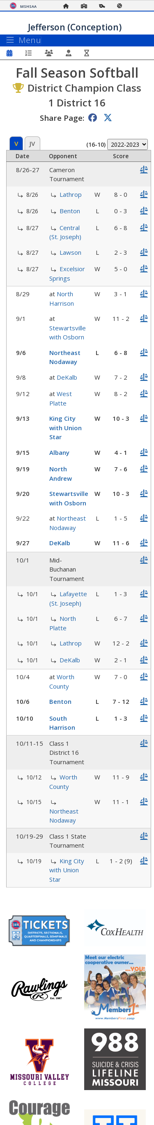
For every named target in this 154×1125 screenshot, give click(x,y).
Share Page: (62, 118)
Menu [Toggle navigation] (24, 40)
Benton (70, 211)
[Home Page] (68, 6)
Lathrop (71, 194)
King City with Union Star (65, 427)
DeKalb (67, 377)
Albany (59, 452)
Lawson (70, 252)
